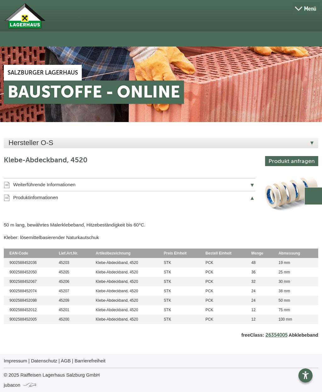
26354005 (276, 335)
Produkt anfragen (292, 161)
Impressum (15, 360)
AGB (66, 360)
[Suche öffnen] (284, 8)
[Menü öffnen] (306, 8)
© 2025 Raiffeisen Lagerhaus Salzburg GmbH (52, 375)
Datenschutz (44, 360)
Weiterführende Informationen (44, 184)
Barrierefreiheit (90, 360)
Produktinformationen (35, 197)
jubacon (20, 385)
